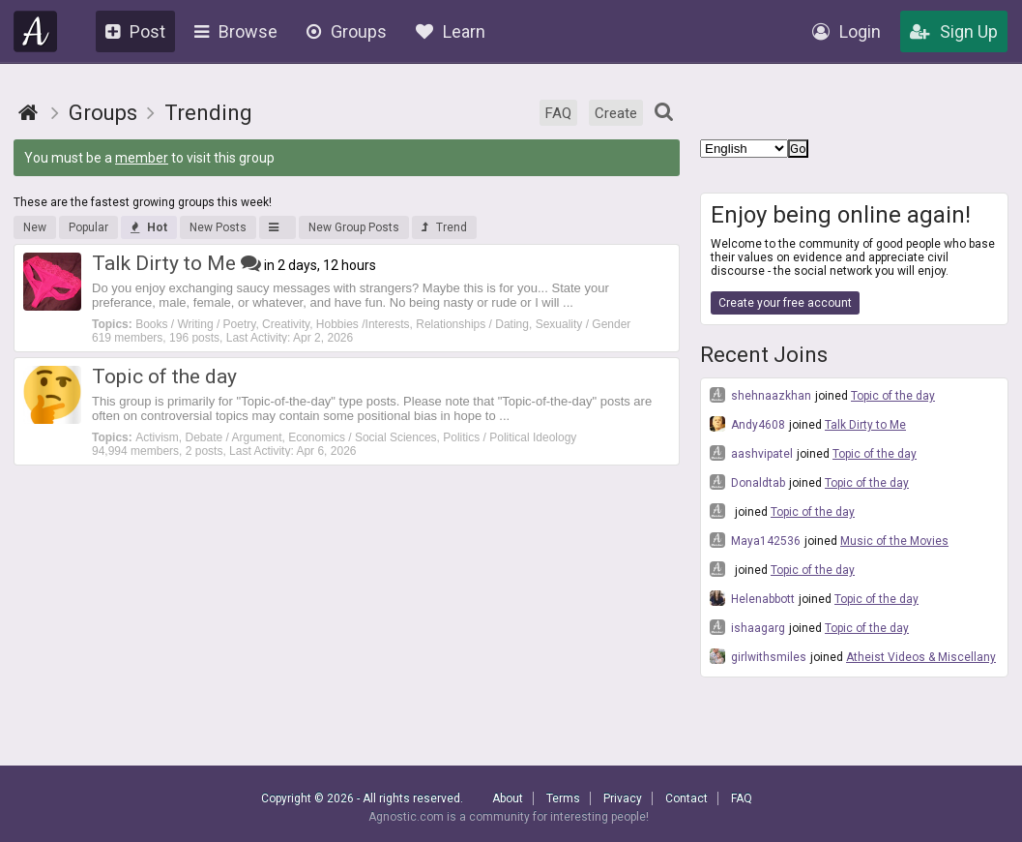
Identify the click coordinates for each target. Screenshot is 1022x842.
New (34, 227)
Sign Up (954, 31)
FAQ (558, 113)
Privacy (622, 798)
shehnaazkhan (760, 395)
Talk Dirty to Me (865, 425)
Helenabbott (752, 598)
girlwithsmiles (758, 656)
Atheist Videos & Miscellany (921, 657)
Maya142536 (755, 540)
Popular (88, 227)
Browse (235, 31)
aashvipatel (751, 453)
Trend (444, 227)
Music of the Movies (894, 541)
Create (616, 113)
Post (135, 31)
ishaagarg (747, 627)
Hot (149, 227)
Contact (686, 798)
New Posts (218, 227)
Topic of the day (893, 396)
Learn (450, 31)
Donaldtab (747, 482)
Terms (563, 798)
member (141, 157)
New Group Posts (353, 227)
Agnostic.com (36, 31)
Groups (347, 31)
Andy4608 (747, 424)
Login (846, 31)
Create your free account (785, 303)
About (507, 798)
